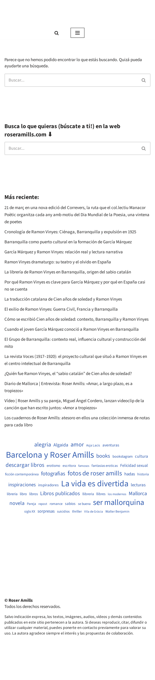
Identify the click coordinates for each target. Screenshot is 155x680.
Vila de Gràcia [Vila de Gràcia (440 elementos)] (93, 511)
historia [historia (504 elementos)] (143, 474)
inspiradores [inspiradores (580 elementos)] (48, 485)
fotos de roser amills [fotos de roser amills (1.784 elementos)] (95, 473)
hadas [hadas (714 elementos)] (129, 474)
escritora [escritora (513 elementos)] (69, 465)
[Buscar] (56, 33)
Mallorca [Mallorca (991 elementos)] (138, 493)
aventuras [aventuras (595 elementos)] (110, 445)
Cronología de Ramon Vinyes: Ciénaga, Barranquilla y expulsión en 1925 (70, 232)
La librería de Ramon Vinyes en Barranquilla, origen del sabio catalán (67, 272)
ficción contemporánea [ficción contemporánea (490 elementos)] (22, 474)
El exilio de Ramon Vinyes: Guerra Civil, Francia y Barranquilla (61, 309)
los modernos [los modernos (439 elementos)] (117, 494)
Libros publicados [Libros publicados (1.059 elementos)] (60, 493)
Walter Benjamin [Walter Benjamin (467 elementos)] (117, 511)
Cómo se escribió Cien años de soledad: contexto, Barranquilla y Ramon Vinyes (76, 319)
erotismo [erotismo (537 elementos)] (53, 465)
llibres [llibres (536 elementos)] (100, 494)
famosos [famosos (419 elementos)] (83, 466)
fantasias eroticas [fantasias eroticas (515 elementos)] (105, 465)
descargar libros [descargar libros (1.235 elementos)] (25, 465)
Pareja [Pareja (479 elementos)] (31, 504)
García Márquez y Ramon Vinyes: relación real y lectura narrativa (63, 252)
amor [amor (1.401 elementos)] (77, 445)
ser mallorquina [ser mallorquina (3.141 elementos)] (118, 502)
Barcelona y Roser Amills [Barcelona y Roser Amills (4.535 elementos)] (50, 455)
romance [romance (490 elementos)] (56, 504)
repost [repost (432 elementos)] (42, 504)
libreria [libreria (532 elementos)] (12, 494)
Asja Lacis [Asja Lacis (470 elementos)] (93, 445)
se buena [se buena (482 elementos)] (84, 504)
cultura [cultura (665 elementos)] (141, 456)
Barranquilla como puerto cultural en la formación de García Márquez (68, 242)
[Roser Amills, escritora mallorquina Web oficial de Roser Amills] (77, 13)
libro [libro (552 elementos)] (23, 494)
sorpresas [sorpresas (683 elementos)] (46, 511)
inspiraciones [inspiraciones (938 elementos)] (22, 485)
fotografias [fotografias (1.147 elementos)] (53, 473)
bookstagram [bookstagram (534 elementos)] (122, 456)
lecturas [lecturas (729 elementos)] (138, 485)
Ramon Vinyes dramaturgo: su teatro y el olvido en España (57, 262)
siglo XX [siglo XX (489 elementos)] (29, 511)
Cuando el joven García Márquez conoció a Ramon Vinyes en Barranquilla (71, 329)
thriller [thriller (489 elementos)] (77, 511)
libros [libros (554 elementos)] (33, 494)
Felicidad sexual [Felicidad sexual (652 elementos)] (134, 466)
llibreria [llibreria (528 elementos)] (88, 494)
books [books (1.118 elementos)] (103, 456)
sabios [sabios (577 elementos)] (70, 503)
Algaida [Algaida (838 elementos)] (60, 445)
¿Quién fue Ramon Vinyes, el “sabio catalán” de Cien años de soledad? (68, 374)
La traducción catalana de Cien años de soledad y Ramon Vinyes (63, 299)
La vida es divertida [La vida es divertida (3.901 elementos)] (94, 484)
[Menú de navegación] (77, 33)
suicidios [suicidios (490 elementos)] (63, 511)
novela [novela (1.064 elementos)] (17, 503)
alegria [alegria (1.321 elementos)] (42, 445)
